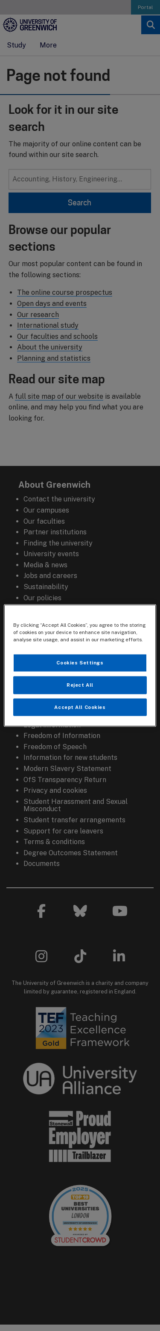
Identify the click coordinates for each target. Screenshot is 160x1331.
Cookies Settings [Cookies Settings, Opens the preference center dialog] (79, 662)
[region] (80, 665)
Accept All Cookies (79, 707)
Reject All (80, 685)
